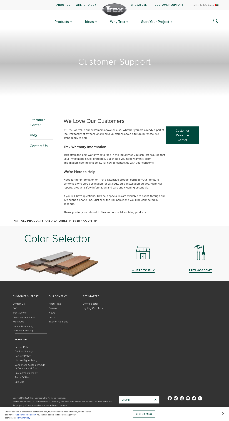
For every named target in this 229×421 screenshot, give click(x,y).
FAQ (33, 135)
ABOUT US (63, 5)
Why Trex (117, 21)
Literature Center (38, 122)
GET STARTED (91, 296)
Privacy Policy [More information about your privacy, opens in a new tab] (23, 417)
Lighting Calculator (93, 308)
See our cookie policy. (26, 414)
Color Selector (90, 304)
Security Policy (23, 356)
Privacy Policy (22, 347)
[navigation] (114, 5)
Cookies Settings (24, 351)
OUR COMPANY (58, 296)
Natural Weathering (23, 326)
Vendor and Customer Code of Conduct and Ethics (30, 366)
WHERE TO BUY (86, 5)
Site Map (19, 382)
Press (51, 317)
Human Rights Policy (26, 360)
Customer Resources (24, 317)
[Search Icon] (215, 21)
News (52, 313)
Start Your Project (155, 21)
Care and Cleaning (23, 330)
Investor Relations (58, 322)
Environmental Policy (26, 373)
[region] (114, 414)
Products (61, 21)
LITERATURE (139, 5)
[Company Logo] (114, 9)
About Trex (55, 304)
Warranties (18, 322)
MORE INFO (21, 339)
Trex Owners (19, 313)
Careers (53, 308)
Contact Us (39, 145)
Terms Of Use (22, 377)
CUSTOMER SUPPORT (169, 5)
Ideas (89, 21)
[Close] (223, 413)
